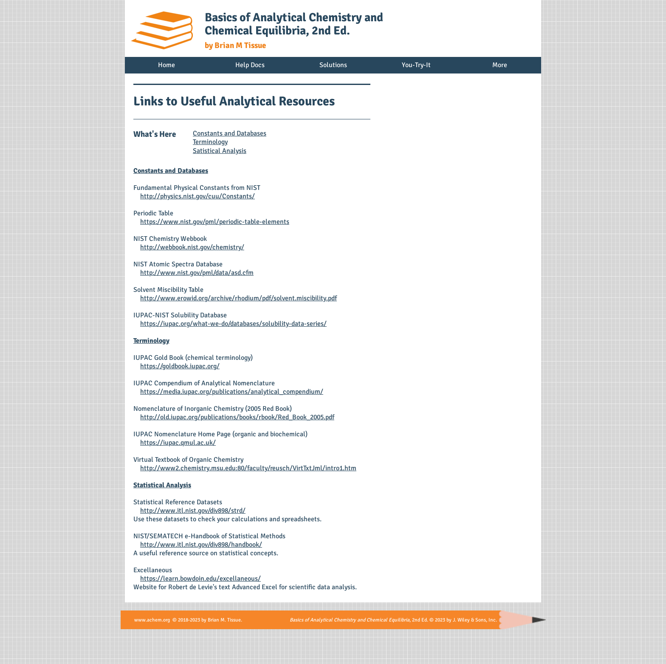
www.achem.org (152, 620)
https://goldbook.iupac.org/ (180, 366)
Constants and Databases (229, 133)
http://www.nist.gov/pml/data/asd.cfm (197, 272)
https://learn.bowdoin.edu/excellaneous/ (200, 578)
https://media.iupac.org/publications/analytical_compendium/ (231, 391)
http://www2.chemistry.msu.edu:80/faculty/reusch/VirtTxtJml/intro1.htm (248, 468)
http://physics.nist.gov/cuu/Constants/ (197, 196)
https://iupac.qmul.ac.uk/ (178, 442)
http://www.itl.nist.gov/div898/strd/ (193, 510)
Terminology (210, 142)
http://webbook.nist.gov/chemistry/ (192, 247)
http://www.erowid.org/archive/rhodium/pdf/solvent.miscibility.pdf (238, 298)
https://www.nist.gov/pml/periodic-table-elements (214, 222)
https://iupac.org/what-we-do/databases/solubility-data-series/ (233, 323)
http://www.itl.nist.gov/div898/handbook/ (201, 544)
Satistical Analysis (219, 151)
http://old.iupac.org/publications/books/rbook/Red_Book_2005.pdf (237, 417)
